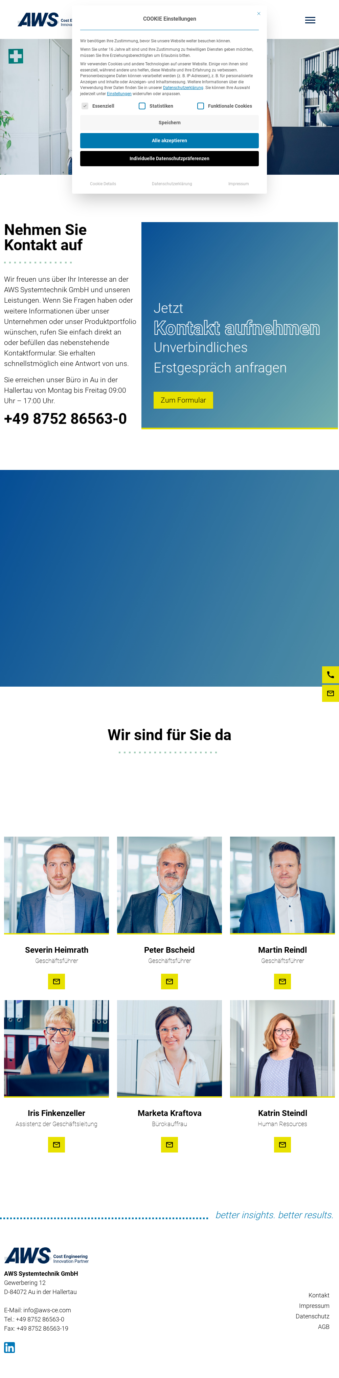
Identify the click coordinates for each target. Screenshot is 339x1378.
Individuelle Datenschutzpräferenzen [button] (169, 158)
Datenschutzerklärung (183, 87)
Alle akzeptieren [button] (169, 140)
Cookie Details (103, 183)
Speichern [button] (170, 122)
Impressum (238, 183)
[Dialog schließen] (258, 13)
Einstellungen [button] (119, 93)
